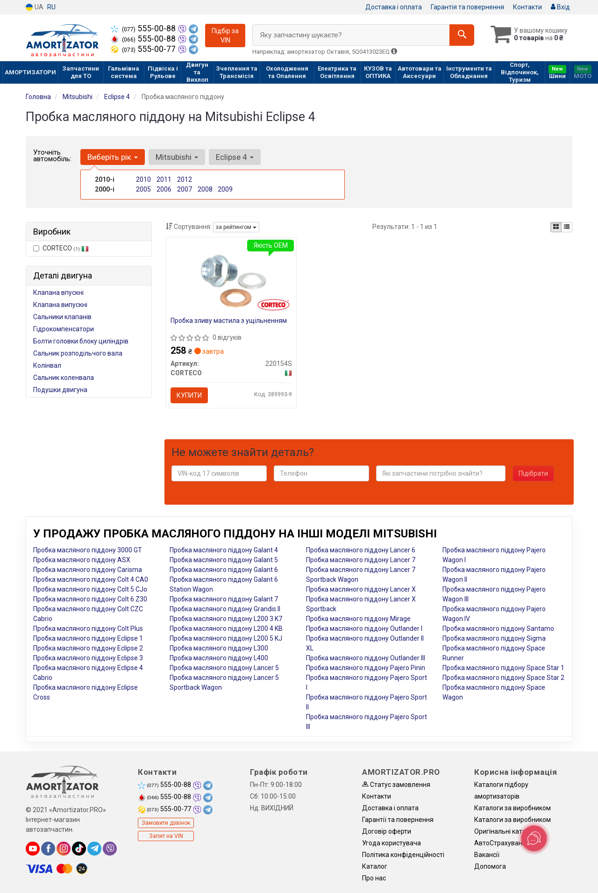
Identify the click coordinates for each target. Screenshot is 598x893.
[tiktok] (79, 849)
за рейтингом (236, 227)
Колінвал (47, 365)
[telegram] (94, 849)
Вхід (560, 7)
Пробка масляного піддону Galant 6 (224, 569)
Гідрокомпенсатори (63, 329)
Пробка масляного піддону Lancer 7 (360, 560)
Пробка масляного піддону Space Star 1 (503, 668)
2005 (143, 189)
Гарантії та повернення (398, 819)
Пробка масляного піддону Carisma (87, 569)
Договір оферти (386, 831)
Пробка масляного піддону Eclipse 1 (88, 638)
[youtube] (33, 849)
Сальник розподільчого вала (77, 353)
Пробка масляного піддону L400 (219, 658)
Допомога (490, 866)
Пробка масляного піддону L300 (219, 648)
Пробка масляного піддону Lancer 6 (360, 550)
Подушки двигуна (60, 389)
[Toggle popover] (534, 838)
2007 (184, 189)
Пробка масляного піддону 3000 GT (87, 550)
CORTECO (61, 248)
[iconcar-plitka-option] (556, 227)
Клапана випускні (60, 304)
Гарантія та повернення (467, 7)
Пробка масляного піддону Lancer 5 (224, 668)
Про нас (374, 878)
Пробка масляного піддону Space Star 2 (503, 677)
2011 (164, 179)
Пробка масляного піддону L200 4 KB (226, 628)
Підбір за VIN (225, 35)
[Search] (461, 35)
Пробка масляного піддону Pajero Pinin (365, 668)
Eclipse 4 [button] (235, 157)
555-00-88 (144, 28)
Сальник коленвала (63, 377)
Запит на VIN (166, 836)
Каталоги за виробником (512, 808)
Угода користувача (391, 843)
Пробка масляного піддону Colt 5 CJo (90, 589)
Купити (189, 395)
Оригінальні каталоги (507, 831)
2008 (205, 189)
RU (51, 7)
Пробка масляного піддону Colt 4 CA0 (90, 579)
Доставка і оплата (393, 7)
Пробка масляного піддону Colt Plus (88, 628)
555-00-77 (144, 49)
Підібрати (533, 473)
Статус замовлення (396, 784)
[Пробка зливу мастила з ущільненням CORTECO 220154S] (231, 277)
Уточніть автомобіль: (52, 155)
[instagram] (64, 849)
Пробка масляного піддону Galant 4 (224, 550)
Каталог (374, 866)
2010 (143, 179)
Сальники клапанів (62, 317)
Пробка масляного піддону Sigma (494, 638)
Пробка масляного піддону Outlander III (365, 658)
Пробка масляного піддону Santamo (498, 628)
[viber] (110, 849)
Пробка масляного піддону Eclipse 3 (88, 658)
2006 (164, 189)
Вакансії (486, 854)
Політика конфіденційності (403, 854)
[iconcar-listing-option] (566, 227)
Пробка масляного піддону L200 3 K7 (226, 618)
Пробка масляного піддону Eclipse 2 (88, 648)
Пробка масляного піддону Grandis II (225, 609)
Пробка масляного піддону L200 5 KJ (226, 638)
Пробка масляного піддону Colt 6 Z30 (90, 599)
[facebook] (48, 849)
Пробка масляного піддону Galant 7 (224, 599)
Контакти (527, 7)
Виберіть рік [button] (112, 157)
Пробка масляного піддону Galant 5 (224, 560)
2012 (184, 179)
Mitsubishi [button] (177, 157)
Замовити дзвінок (166, 823)
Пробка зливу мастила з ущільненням (229, 320)
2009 (225, 189)
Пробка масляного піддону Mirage (358, 618)
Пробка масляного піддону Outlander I (364, 628)
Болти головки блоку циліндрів (80, 341)
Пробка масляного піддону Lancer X (361, 589)
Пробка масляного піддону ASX (81, 560)
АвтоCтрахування (502, 843)
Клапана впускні (58, 292)
